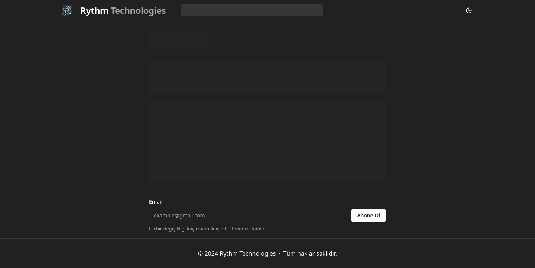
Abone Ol (368, 215)
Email (156, 201)
